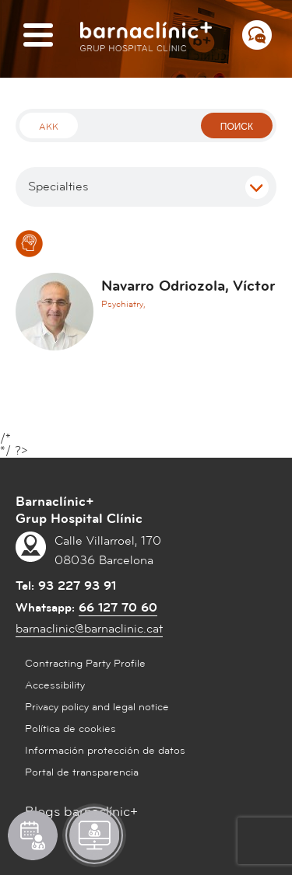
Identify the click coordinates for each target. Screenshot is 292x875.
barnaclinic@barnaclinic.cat (89, 628)
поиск (236, 127)
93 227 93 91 (77, 586)
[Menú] (38, 36)
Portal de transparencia (82, 772)
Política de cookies (70, 729)
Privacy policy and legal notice (97, 707)
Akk (48, 127)
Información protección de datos (105, 751)
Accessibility (55, 685)
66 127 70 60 (118, 607)
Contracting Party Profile (85, 664)
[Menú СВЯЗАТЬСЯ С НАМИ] (257, 35)
